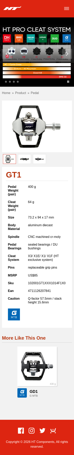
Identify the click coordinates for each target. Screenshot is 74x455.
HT (12, 8)
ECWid (53, 431)
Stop (68, 82)
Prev (7, 54)
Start (65, 82)
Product (20, 93)
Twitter (42, 431)
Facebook (21, 431)
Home (6, 93)
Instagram (32, 431)
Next (67, 54)
